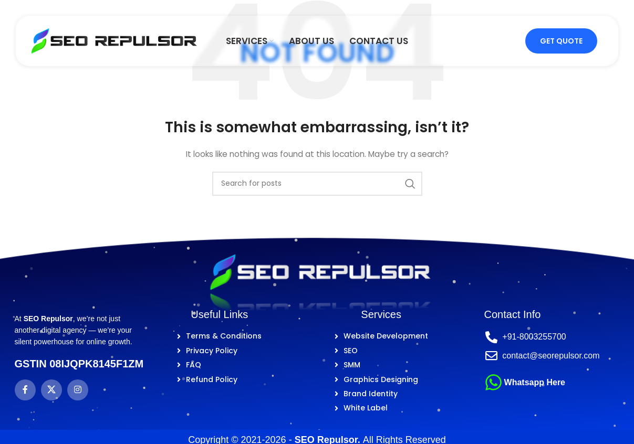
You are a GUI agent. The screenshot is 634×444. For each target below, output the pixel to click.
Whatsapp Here (534, 382)
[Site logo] (114, 40)
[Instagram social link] (77, 389)
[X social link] (51, 389)
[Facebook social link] (25, 389)
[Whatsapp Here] (493, 382)
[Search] (317, 184)
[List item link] (219, 336)
